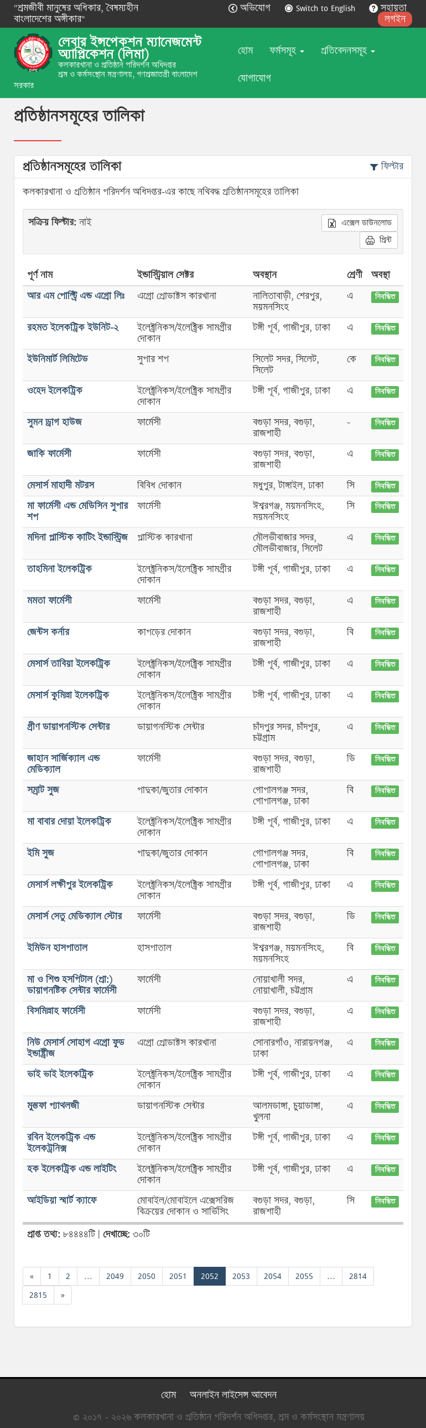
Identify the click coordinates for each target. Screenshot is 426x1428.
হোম (245, 50)
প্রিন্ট (379, 240)
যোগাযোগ (254, 78)
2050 (146, 1276)
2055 (304, 1276)
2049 (115, 1276)
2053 (241, 1276)
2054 (273, 1276)
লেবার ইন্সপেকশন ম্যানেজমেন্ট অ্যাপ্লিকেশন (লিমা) (129, 48)
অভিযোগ (250, 8)
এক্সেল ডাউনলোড (360, 223)
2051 (178, 1276)
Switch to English (321, 8)
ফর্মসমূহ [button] (286, 50)
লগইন (395, 19)
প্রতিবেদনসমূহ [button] (348, 50)
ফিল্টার (386, 166)
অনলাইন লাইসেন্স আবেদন (233, 1395)
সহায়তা (388, 8)
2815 (38, 1295)
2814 (358, 1276)
